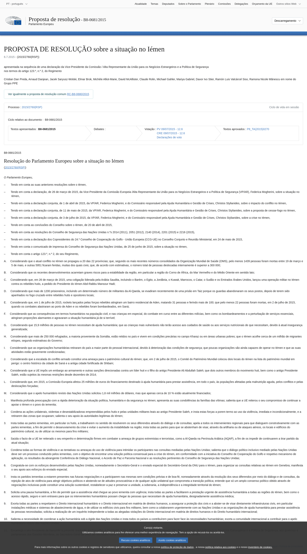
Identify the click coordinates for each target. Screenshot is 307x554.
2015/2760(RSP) (32, 107)
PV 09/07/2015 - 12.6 (170, 129)
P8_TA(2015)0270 (258, 129)
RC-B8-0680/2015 (78, 94)
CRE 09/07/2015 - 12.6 (171, 133)
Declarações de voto (169, 137)
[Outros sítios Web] (288, 4)
